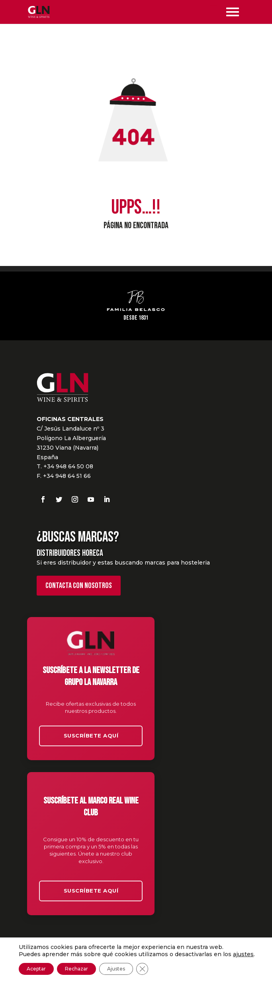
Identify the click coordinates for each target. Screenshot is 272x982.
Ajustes (116, 969)
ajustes (243, 954)
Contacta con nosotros (78, 585)
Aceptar (36, 969)
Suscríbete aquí (91, 735)
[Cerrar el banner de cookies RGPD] (142, 969)
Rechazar (76, 969)
